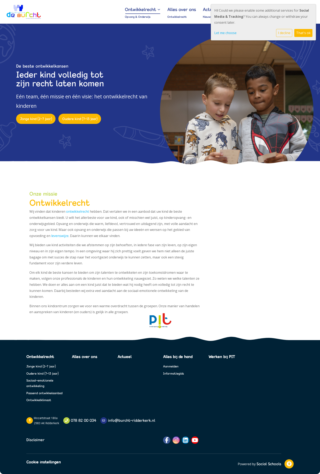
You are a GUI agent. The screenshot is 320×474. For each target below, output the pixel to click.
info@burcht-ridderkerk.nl (131, 420)
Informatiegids (173, 373)
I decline (284, 33)
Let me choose (225, 33)
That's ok (303, 33)
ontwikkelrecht (77, 211)
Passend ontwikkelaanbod (44, 393)
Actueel (124, 356)
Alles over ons (202, 9)
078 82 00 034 (83, 420)
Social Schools (269, 463)
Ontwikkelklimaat (38, 400)
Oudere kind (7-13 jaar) (79, 119)
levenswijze (60, 236)
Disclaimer (35, 439)
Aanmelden (171, 366)
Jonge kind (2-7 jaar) (36, 119)
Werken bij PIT (222, 356)
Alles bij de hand (177, 356)
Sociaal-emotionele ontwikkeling (39, 383)
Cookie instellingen (43, 462)
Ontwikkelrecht (171, 9)
